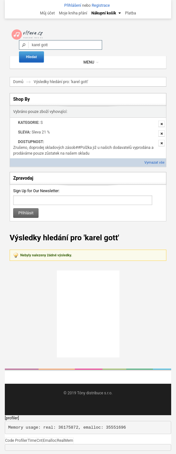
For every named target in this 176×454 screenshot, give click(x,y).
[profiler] (12, 418)
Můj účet (47, 13)
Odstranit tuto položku (161, 124)
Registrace (101, 5)
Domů (18, 82)
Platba (130, 13)
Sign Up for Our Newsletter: (36, 191)
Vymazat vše (154, 162)
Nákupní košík (104, 13)
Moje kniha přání (73, 13)
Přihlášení (72, 5)
